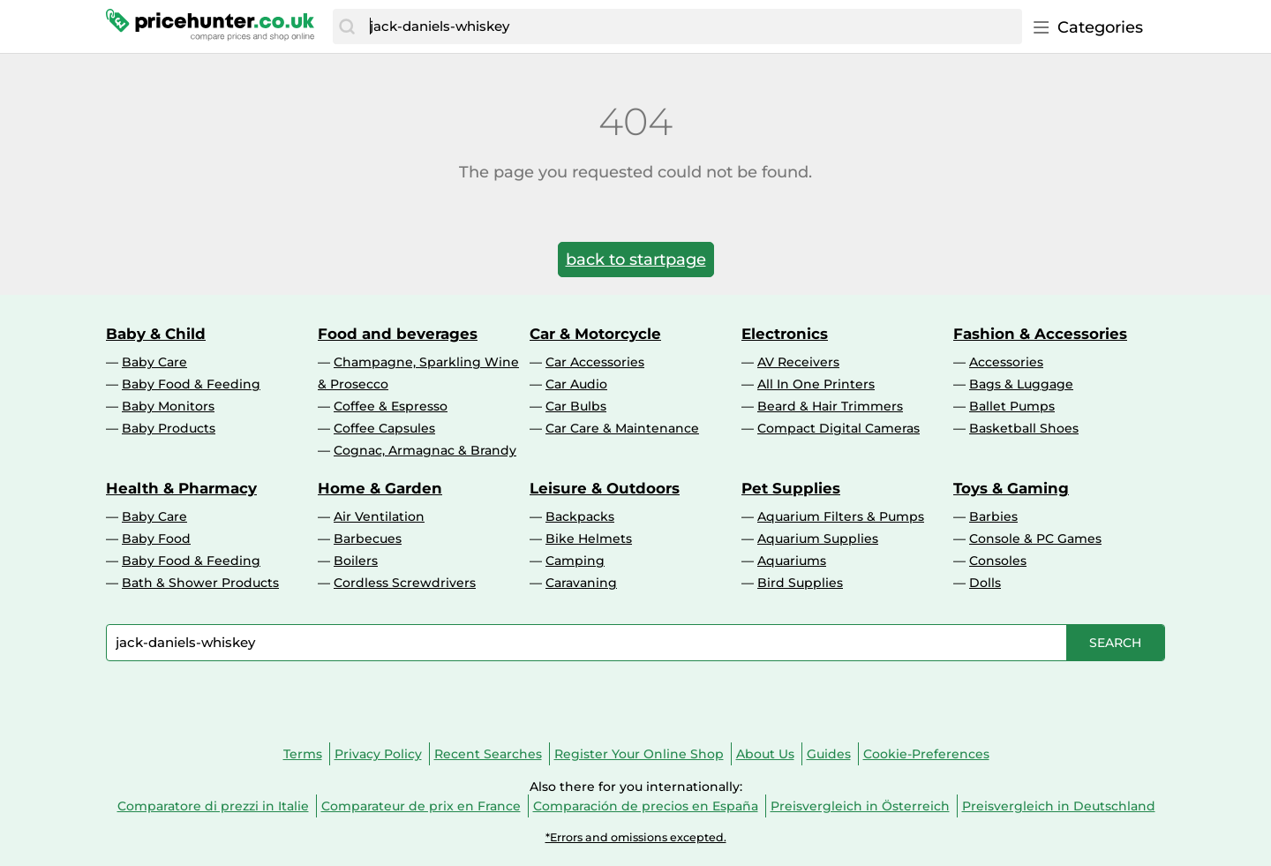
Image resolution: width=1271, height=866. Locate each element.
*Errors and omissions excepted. (635, 837)
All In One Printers (816, 384)
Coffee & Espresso (390, 406)
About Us (765, 754)
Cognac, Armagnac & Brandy (425, 450)
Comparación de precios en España (645, 806)
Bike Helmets (588, 538)
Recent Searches (488, 754)
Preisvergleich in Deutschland (1058, 806)
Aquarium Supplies (817, 538)
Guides (829, 754)
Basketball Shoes (1024, 428)
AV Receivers (798, 362)
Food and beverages (398, 334)
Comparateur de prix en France (421, 806)
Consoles (998, 561)
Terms (302, 754)
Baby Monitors (168, 406)
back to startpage (636, 259)
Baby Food (156, 538)
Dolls (985, 583)
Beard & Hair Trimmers (830, 406)
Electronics (784, 334)
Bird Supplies (800, 583)
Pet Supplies (790, 488)
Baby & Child (156, 334)
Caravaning (581, 583)
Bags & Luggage (1021, 384)
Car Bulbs (575, 406)
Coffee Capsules (384, 428)
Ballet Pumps (1012, 406)
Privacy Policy (378, 754)
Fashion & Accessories (1040, 334)
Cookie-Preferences (926, 754)
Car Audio (576, 384)
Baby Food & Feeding (191, 384)
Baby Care (154, 362)
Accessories (1006, 362)
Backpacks (579, 516)
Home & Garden (380, 488)
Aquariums (791, 561)
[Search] (347, 26)
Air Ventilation (379, 516)
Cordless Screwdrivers (405, 583)
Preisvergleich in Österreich (860, 806)
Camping (575, 561)
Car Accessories (594, 362)
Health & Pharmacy (181, 488)
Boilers (356, 561)
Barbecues (368, 538)
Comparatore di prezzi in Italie (213, 806)
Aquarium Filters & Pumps (840, 516)
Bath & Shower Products (200, 583)
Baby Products (168, 428)
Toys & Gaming (1011, 488)
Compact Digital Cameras (838, 428)
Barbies (993, 516)
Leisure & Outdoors (605, 488)
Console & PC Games (1035, 538)
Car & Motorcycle (595, 334)
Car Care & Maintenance (622, 428)
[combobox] (691, 26)
